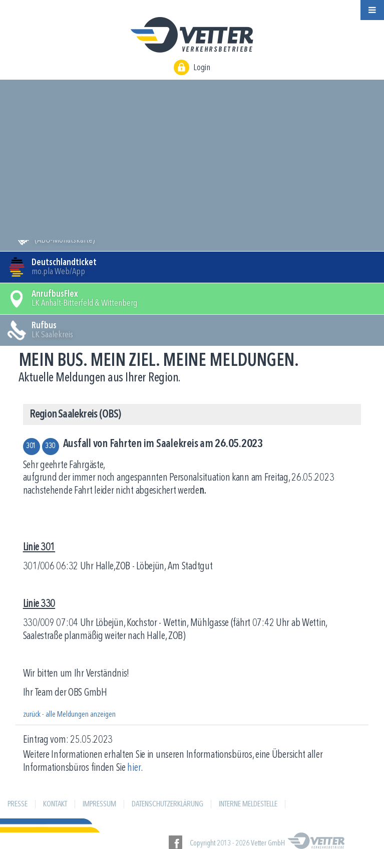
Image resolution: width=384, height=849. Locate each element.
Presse (18, 804)
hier (134, 768)
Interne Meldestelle (248, 804)
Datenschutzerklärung (167, 804)
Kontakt (55, 804)
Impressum (99, 804)
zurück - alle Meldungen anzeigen (69, 715)
